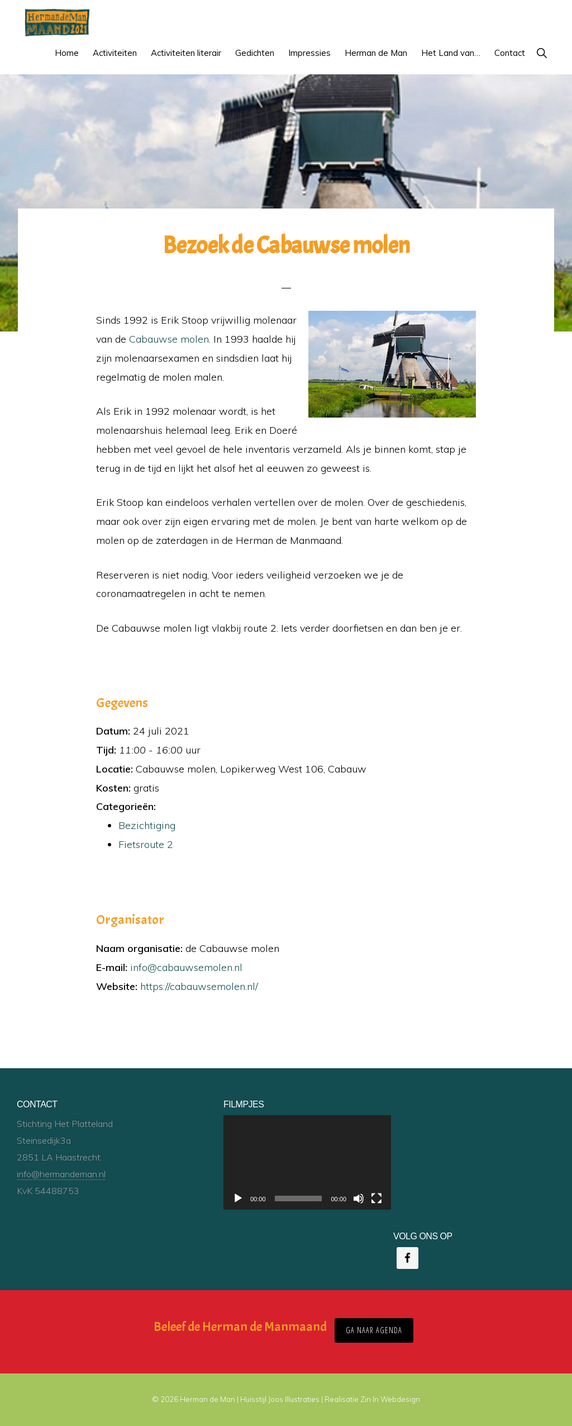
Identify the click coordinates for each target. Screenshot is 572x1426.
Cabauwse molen (169, 339)
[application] (307, 1162)
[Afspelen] (238, 1198)
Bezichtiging (146, 825)
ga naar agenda (374, 1330)
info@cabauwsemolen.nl (186, 967)
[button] (541, 52)
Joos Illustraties (294, 1399)
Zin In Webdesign (390, 1399)
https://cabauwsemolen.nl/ (199, 986)
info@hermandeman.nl (61, 1173)
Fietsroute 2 (145, 844)
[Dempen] (358, 1198)
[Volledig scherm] (376, 1198)
